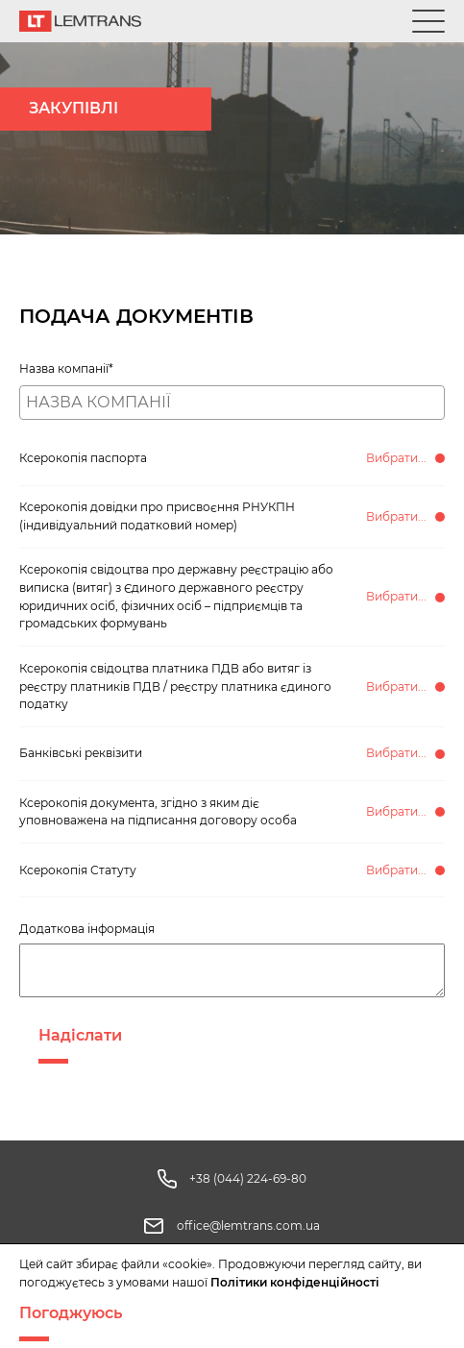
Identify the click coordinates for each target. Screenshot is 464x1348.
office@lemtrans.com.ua (248, 1225)
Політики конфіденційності (294, 1282)
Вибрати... (396, 458)
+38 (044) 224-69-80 (247, 1178)
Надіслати (80, 1035)
